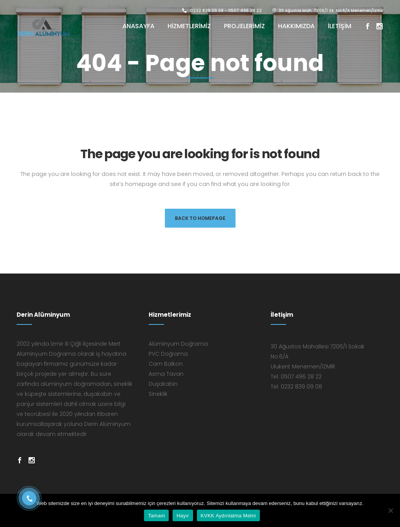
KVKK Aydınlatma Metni (228, 516)
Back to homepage (200, 218)
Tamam (156, 516)
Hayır (182, 516)
